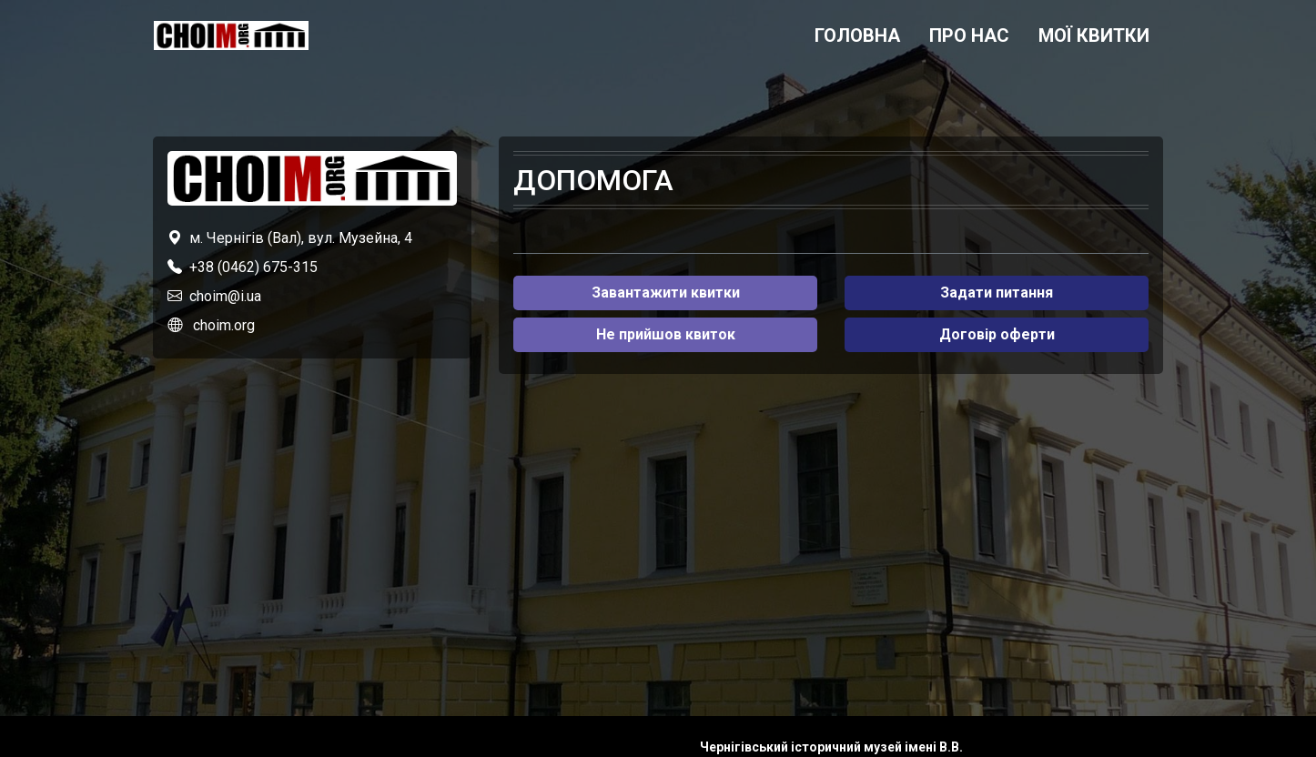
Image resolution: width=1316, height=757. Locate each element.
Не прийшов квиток (665, 334)
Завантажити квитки (666, 292)
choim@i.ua (225, 296)
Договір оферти (997, 334)
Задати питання (996, 292)
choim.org (224, 325)
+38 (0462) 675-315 (253, 267)
